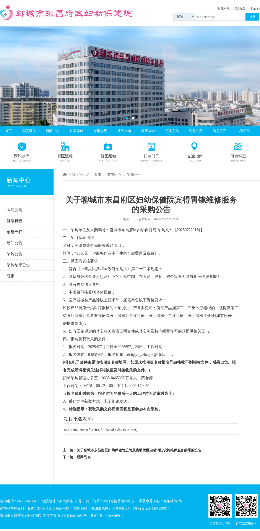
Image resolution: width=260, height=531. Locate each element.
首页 (8, 131)
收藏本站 (224, 8)
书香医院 (243, 131)
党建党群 (172, 131)
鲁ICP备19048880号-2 (107, 516)
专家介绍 (100, 131)
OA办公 (240, 8)
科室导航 (76, 131)
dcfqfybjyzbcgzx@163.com (149, 354)
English (255, 8)
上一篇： (70, 450)
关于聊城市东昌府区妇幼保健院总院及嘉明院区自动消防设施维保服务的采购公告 (139, 450)
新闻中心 (53, 131)
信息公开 (219, 131)
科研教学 (148, 131)
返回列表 (84, 457)
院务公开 (196, 131)
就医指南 (124, 131)
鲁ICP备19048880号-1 (73, 516)
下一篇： (70, 457)
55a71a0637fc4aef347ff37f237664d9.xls (92, 430)
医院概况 (29, 131)
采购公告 (134, 175)
